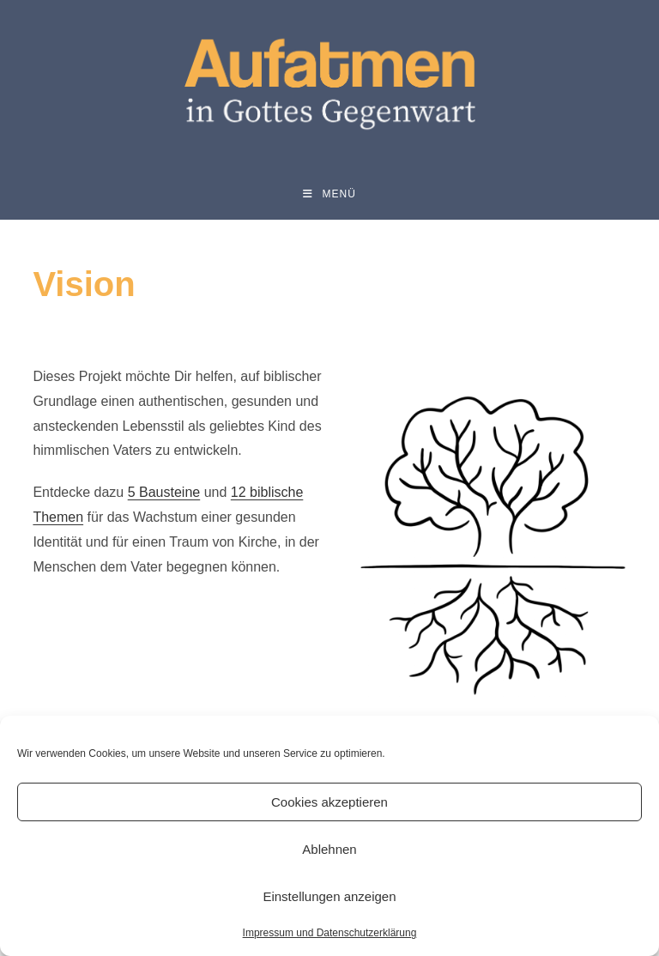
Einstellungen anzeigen (329, 896)
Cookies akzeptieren (329, 802)
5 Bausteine (164, 492)
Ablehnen (329, 849)
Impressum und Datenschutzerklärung (330, 933)
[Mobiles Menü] (329, 194)
